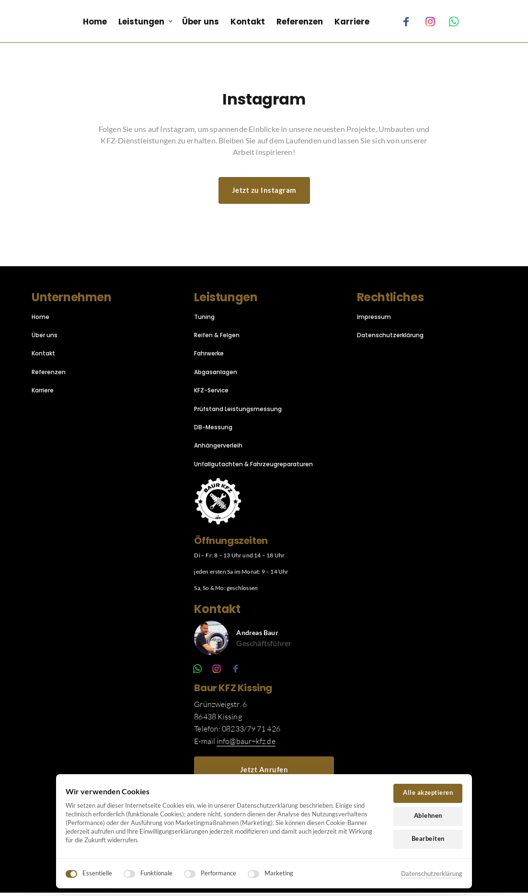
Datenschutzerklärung (431, 873)
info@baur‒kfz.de (246, 744)
